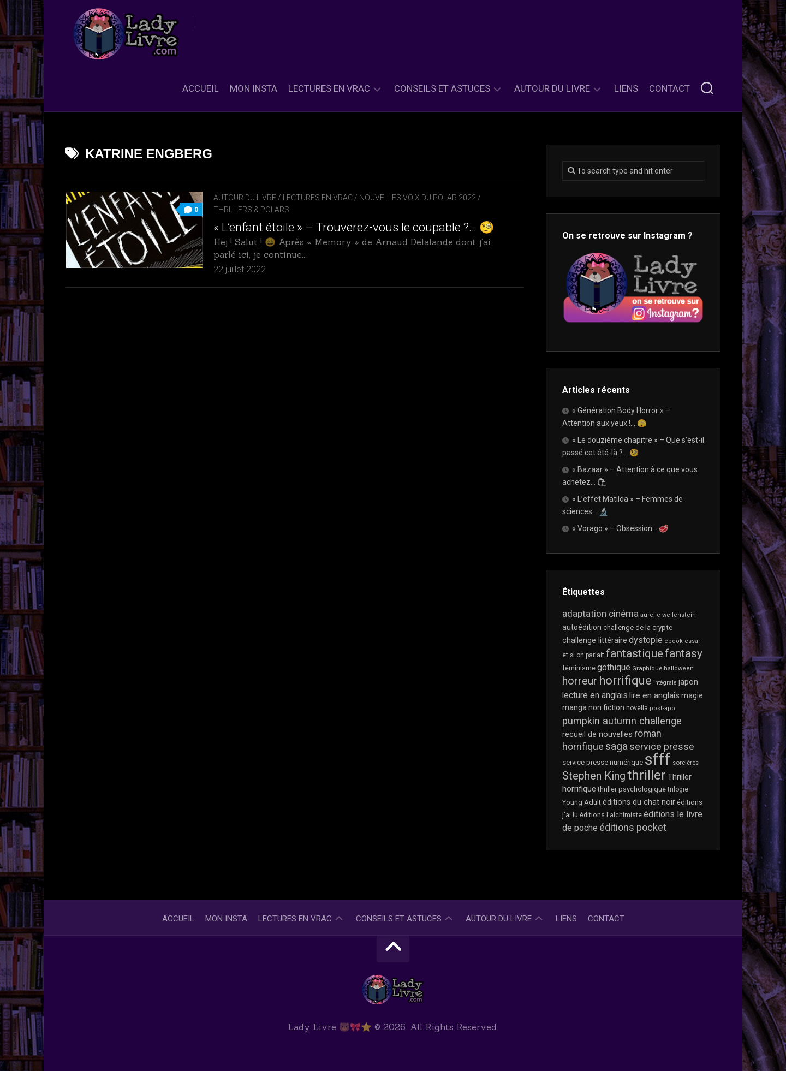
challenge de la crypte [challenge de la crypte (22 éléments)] (637, 627)
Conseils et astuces (442, 88)
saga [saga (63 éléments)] (616, 746)
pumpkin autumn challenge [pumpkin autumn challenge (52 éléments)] (622, 721)
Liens (626, 88)
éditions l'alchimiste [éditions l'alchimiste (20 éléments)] (611, 815)
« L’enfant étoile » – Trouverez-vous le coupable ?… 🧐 (353, 227)
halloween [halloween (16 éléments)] (679, 668)
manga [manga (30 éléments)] (574, 707)
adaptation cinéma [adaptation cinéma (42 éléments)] (600, 613)
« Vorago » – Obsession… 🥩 (620, 528)
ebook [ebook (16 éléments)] (673, 641)
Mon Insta (253, 88)
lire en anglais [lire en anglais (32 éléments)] (654, 695)
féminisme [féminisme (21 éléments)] (579, 668)
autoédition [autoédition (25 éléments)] (582, 627)
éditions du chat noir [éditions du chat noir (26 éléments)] (639, 802)
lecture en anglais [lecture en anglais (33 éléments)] (595, 695)
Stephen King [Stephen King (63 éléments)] (594, 776)
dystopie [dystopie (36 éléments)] (646, 640)
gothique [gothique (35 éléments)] (613, 667)
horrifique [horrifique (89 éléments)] (625, 680)
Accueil (200, 88)
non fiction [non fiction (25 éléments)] (606, 707)
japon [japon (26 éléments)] (688, 681)
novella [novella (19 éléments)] (637, 708)
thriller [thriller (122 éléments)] (646, 775)
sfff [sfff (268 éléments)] (658, 759)
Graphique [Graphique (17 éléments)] (647, 668)
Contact (669, 88)
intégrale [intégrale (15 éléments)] (665, 682)
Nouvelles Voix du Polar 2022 (417, 197)
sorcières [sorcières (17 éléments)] (685, 762)
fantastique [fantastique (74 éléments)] (634, 653)
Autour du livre (552, 88)
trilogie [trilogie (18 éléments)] (678, 789)
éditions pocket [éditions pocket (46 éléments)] (632, 827)
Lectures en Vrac (329, 88)
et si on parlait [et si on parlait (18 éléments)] (583, 655)
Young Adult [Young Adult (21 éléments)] (581, 802)
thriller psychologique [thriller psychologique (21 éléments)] (632, 789)
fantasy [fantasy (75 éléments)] (683, 653)
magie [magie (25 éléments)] (692, 695)
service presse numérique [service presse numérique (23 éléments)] (602, 762)
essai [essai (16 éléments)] (692, 641)
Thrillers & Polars (251, 209)
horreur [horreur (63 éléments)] (579, 681)
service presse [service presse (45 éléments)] (661, 746)
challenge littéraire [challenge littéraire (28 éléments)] (594, 640)
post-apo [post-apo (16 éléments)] (662, 708)
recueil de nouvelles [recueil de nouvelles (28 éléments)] (597, 734)
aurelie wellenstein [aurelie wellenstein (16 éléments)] (668, 614)
